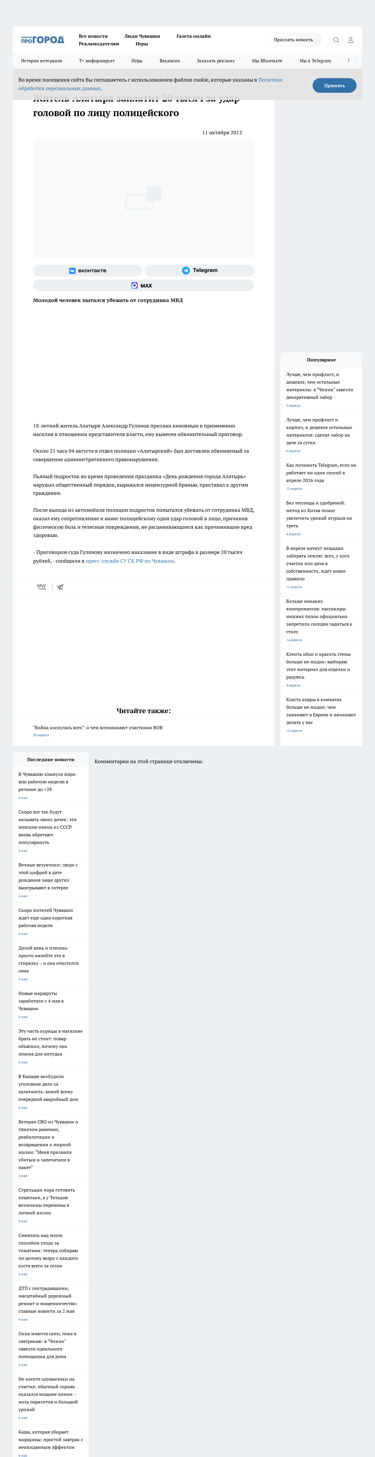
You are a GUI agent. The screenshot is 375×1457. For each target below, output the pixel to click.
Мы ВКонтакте (267, 61)
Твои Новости (74, 1221)
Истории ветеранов (41, 61)
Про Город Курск (77, 1229)
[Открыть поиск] (336, 40)
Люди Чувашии (142, 36)
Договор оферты (100, 1271)
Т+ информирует (97, 61)
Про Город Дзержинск (31, 1242)
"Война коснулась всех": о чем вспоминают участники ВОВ (143, 732)
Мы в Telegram (315, 61)
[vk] (42, 587)
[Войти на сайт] (351, 40)
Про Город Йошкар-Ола (132, 1221)
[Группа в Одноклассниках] (283, 1231)
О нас (91, 1264)
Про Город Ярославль (30, 1229)
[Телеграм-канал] (199, 271)
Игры (142, 44)
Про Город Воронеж (179, 1221)
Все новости (93, 36)
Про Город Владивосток (82, 1242)
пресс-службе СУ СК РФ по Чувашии (130, 560)
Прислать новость (293, 39)
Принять (334, 85)
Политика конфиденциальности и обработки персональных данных (68, 1372)
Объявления (22, 1271)
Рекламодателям (99, 44)
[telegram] (62, 587)
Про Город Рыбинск (129, 1229)
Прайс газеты (24, 1278)
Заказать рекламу (216, 61)
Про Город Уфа (175, 1229)
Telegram (20, 1264)
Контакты (168, 1264)
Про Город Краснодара (132, 1242)
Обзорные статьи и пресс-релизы (188, 1271)
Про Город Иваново (230, 1221)
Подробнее (194, 1364)
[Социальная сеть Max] (143, 285)
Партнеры (168, 1278)
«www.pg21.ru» (53, 1290)
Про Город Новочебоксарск (35, 1221)
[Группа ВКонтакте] (87, 271)
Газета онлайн (194, 36)
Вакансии (170, 61)
